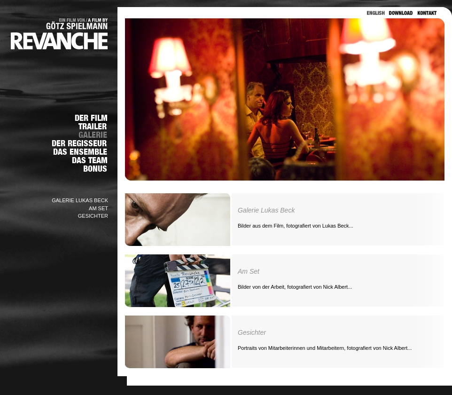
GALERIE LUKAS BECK (80, 200)
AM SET (98, 208)
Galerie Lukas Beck (266, 210)
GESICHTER (93, 216)
